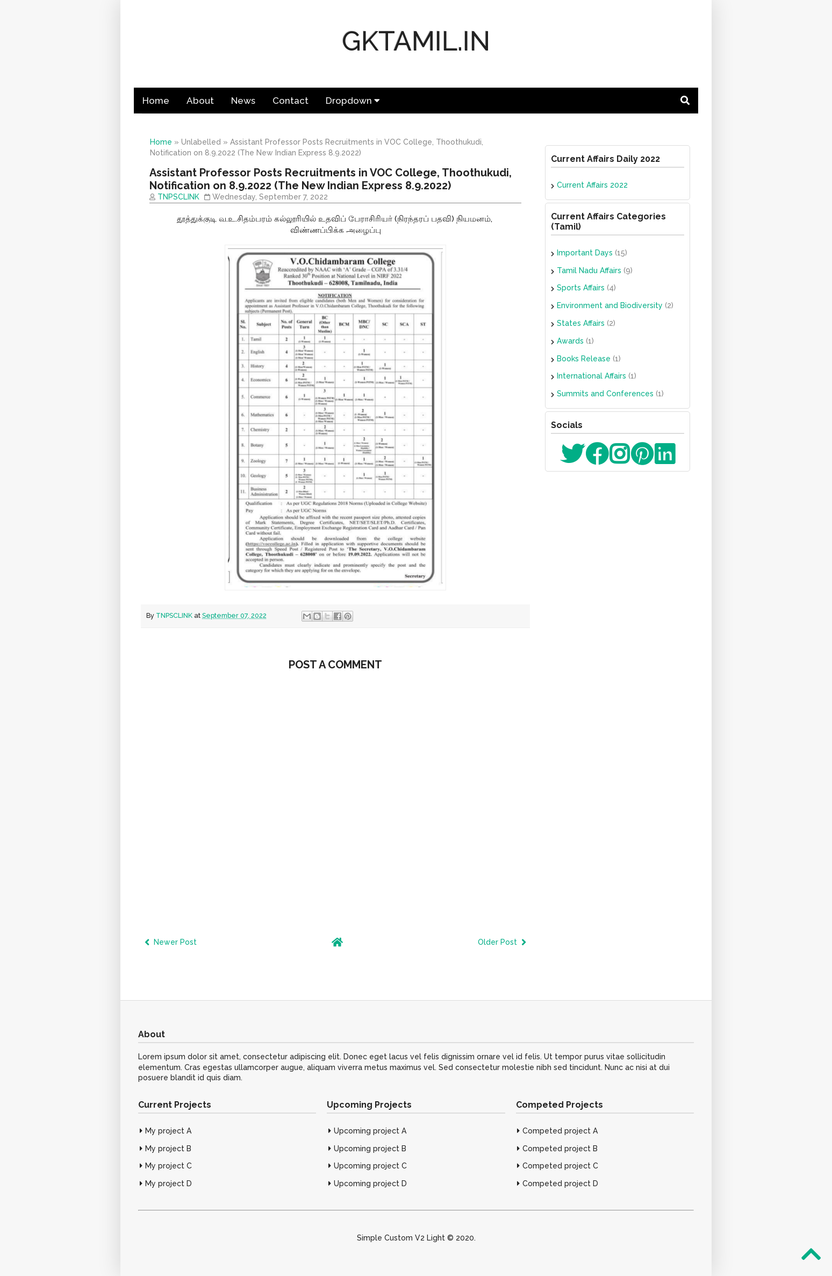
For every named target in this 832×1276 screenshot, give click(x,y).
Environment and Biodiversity (610, 305)
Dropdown (353, 100)
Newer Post (171, 942)
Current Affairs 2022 (592, 185)
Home (155, 100)
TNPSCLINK (178, 197)
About (200, 100)
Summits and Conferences (605, 393)
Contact (290, 100)
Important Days (585, 252)
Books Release (584, 358)
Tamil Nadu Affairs (589, 270)
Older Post (502, 942)
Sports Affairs (581, 287)
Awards (570, 341)
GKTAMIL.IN (416, 41)
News (243, 100)
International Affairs (591, 376)
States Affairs (581, 323)
